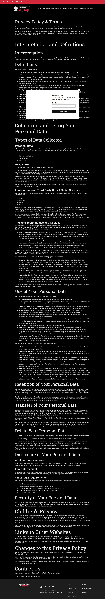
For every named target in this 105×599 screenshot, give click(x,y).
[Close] (79, 90)
